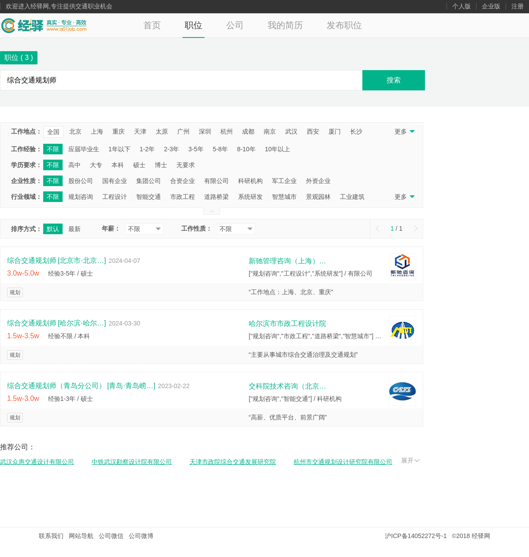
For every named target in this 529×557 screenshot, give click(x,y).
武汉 (291, 131)
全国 (53, 131)
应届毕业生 (83, 149)
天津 (140, 131)
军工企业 (284, 180)
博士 (161, 164)
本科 (118, 164)
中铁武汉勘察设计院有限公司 (132, 461)
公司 (235, 25)
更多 (404, 131)
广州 (183, 131)
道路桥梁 (216, 196)
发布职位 (344, 25)
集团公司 (148, 180)
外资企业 (318, 180)
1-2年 (147, 149)
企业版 (491, 6)
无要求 (185, 164)
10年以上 (278, 149)
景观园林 (318, 196)
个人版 (461, 6)
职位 (193, 25)
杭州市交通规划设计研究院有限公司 (343, 461)
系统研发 (250, 196)
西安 (313, 131)
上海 (97, 131)
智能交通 (148, 196)
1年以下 (119, 149)
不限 (53, 149)
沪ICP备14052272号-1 (416, 536)
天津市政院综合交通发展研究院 (233, 461)
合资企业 (182, 180)
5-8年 (220, 149)
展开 (410, 460)
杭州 (226, 131)
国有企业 (114, 180)
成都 (248, 131)
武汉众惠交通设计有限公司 (37, 461)
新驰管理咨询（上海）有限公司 (288, 261)
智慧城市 (284, 196)
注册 (517, 6)
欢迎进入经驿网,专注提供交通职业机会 (59, 6)
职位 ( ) (18, 57)
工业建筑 (352, 196)
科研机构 (250, 180)
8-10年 (246, 149)
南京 (270, 131)
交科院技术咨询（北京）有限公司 (288, 386)
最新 (74, 228)
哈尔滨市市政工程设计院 (287, 323)
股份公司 (80, 180)
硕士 (139, 164)
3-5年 (195, 149)
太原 (162, 131)
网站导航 (81, 536)
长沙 (356, 131)
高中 (74, 164)
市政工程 (182, 196)
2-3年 (171, 149)
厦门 (334, 131)
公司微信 (111, 536)
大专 (96, 164)
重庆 (118, 131)
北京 (75, 131)
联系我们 (51, 536)
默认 (53, 228)
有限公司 (216, 180)
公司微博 (141, 536)
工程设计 (114, 196)
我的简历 (285, 25)
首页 (152, 25)
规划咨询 (80, 196)
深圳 (205, 131)
